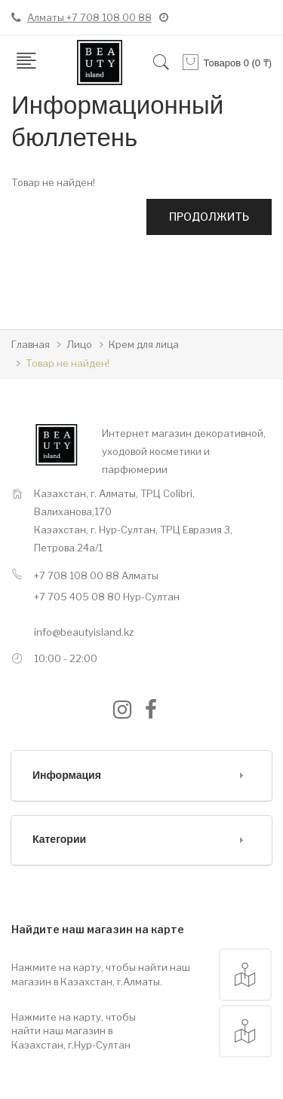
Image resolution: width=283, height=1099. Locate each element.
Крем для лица (144, 344)
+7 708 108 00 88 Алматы (96, 575)
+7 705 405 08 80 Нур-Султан (107, 597)
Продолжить (209, 216)
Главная (30, 344)
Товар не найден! (67, 363)
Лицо (79, 344)
